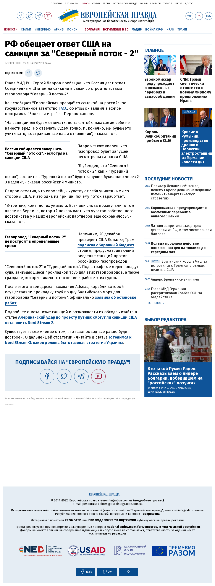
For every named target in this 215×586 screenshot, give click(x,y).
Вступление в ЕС (115, 29)
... (192, 28)
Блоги (106, 3)
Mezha (178, 3)
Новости (11, 29)
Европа (85, 3)
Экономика (72, 3)
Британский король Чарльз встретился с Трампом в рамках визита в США (179, 265)
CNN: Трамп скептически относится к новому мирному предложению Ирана (195, 90)
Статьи (26, 29)
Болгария (92, 29)
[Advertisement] (72, 435)
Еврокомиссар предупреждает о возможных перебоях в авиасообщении (159, 88)
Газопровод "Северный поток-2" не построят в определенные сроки (35, 241)
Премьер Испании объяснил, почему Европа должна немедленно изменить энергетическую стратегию (181, 192)
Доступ (189, 3)
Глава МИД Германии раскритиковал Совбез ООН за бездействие (176, 293)
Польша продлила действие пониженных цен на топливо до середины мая (178, 247)
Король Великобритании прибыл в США (160, 136)
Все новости (156, 303)
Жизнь (143, 3)
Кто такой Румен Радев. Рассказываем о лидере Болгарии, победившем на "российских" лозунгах (175, 375)
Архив (59, 29)
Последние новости (168, 179)
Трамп (182, 29)
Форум (96, 3)
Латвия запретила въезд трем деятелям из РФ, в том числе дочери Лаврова (181, 230)
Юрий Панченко (180, 388)
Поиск (72, 29)
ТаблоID (168, 3)
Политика (56, 3)
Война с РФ (154, 29)
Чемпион (155, 3)
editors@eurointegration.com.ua (120, 504)
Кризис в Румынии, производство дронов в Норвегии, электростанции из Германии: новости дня (196, 147)
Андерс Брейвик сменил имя (175, 279)
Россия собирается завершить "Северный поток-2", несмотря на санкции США (36, 153)
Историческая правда (125, 3)
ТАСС (63, 108)
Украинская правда (33, 3)
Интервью (43, 29)
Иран (170, 29)
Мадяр (137, 29)
